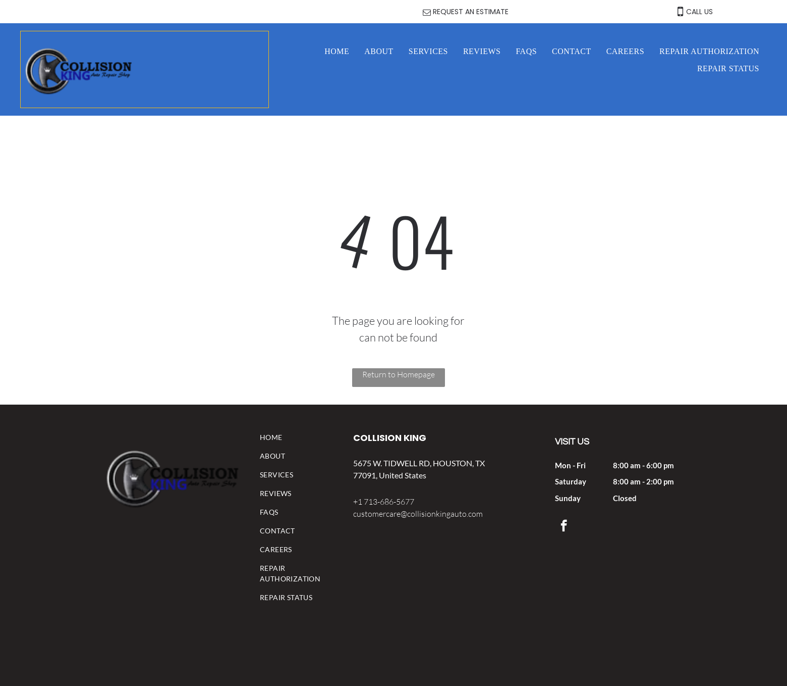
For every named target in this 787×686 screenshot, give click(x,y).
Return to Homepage (398, 374)
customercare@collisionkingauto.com (418, 514)
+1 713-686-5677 (383, 502)
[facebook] (564, 527)
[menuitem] (337, 51)
